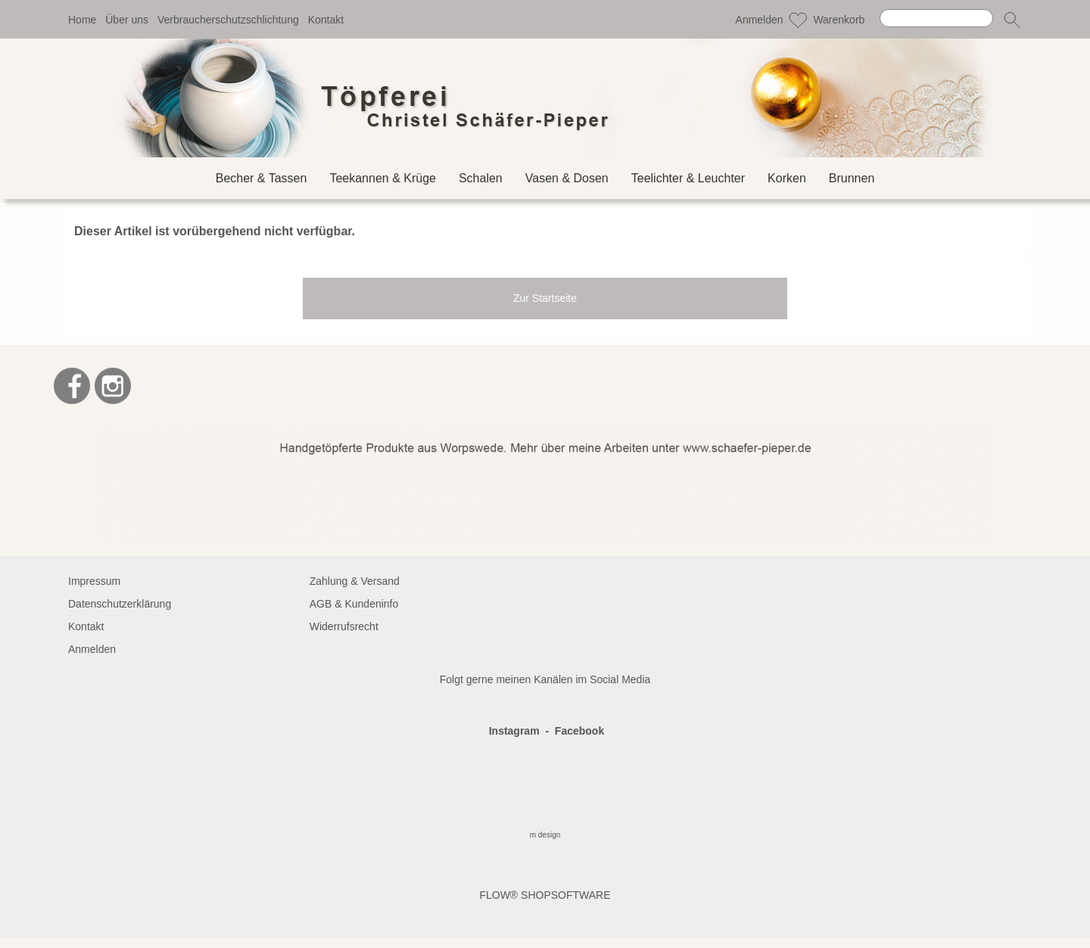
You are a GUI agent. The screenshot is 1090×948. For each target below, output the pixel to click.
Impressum (94, 581)
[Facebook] (72, 386)
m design (545, 835)
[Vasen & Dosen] (567, 178)
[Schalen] (480, 178)
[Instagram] (113, 386)
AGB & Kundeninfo (354, 604)
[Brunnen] (852, 178)
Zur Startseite (545, 298)
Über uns (126, 20)
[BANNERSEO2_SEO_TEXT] (545, 433)
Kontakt (326, 20)
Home (82, 20)
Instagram (514, 731)
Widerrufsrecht (344, 626)
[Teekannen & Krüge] (382, 178)
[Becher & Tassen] (261, 178)
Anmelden (759, 20)
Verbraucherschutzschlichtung (228, 20)
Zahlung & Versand (355, 581)
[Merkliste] (798, 20)
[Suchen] (936, 18)
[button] (1012, 20)
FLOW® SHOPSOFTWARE (544, 895)
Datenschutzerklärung (119, 604)
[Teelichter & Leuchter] (688, 178)
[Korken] (787, 178)
